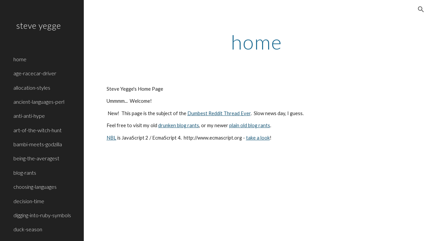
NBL (111, 138)
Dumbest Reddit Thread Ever (219, 113)
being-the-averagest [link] (36, 158)
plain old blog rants (249, 125)
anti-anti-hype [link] (29, 115)
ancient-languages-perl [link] (38, 101)
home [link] (19, 59)
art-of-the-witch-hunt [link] (37, 130)
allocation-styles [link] (31, 87)
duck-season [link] (27, 229)
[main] (256, 42)
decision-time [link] (28, 201)
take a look (258, 138)
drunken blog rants (178, 125)
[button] (421, 9)
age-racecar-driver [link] (34, 73)
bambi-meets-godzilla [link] (37, 144)
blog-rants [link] (24, 172)
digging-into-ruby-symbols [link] (42, 215)
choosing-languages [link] (35, 186)
